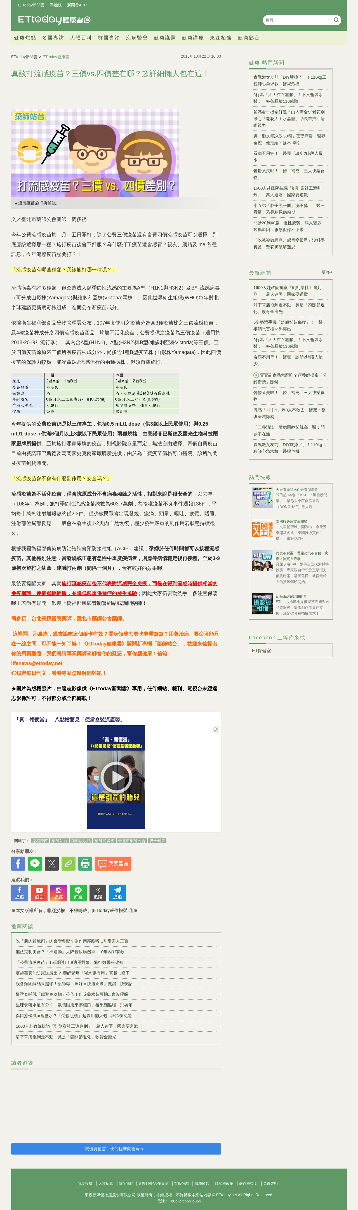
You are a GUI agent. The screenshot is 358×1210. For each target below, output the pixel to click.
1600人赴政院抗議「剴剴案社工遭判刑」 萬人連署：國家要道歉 (77, 1026)
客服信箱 (181, 1183)
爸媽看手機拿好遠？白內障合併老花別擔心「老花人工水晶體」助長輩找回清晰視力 (289, 118)
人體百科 (81, 38)
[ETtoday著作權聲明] (112, 910)
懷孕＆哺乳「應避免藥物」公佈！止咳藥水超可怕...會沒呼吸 (72, 994)
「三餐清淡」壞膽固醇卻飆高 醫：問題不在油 (289, 430)
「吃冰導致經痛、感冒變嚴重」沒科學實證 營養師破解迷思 (289, 243)
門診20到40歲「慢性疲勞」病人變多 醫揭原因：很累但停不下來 (289, 226)
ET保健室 (261, 650)
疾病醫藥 (137, 38)
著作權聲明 (248, 1183)
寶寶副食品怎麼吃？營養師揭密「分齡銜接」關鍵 (290, 378)
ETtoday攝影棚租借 (291, 596)
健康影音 (249, 38)
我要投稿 (85, 1183)
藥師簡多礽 (104, 840)
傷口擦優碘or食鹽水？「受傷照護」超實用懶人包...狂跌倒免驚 (74, 1015)
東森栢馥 (221, 38)
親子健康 (157, 840)
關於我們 (126, 1183)
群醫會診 (109, 38)
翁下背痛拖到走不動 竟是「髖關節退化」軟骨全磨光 (66, 1036)
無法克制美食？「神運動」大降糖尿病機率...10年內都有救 (70, 951)
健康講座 (193, 38)
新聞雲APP (77, 5)
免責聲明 (270, 1183)
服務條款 (202, 1183)
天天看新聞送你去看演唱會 (297, 490)
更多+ (327, 272)
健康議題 (165, 38)
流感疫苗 (40, 840)
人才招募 (105, 1183)
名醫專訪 (53, 38)
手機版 (56, 5)
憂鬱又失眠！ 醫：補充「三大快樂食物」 (289, 174)
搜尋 (336, 19)
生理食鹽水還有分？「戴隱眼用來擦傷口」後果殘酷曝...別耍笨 (74, 1004)
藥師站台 (59, 840)
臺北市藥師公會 (131, 840)
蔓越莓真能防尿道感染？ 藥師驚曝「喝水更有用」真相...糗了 (72, 973)
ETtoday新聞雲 (31, 5)
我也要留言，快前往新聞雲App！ (116, 1148)
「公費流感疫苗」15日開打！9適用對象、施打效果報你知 (69, 962)
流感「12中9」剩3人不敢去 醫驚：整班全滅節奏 (289, 413)
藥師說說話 (81, 840)
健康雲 (54, 20)
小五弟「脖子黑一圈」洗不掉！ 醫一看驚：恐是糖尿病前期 (289, 209)
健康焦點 (25, 38)
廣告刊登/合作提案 (153, 1183)
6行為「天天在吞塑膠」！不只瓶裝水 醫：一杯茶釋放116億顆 (290, 98)
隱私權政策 (224, 1183)
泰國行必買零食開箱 (291, 521)
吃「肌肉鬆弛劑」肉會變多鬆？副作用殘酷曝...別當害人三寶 (72, 941)
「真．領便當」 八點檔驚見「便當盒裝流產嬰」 (69, 719)
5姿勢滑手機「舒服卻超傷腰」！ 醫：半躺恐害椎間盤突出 (290, 325)
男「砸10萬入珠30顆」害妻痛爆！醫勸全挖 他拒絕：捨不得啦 (289, 139)
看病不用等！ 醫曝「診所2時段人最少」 (288, 156)
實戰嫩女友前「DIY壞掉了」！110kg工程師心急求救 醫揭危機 (289, 80)
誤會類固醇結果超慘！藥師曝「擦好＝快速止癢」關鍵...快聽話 (74, 983)
